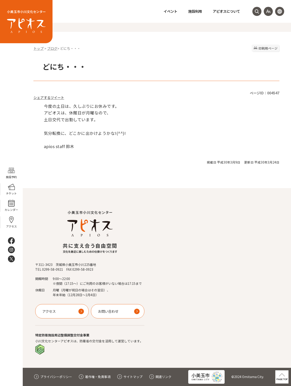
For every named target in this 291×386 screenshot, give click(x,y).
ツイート (57, 97)
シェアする (41, 97)
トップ (38, 48)
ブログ (52, 48)
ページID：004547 (264, 92)
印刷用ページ (268, 48)
